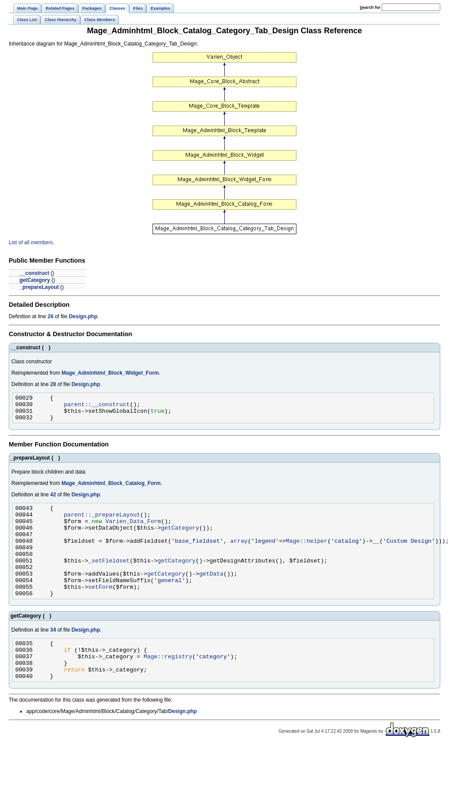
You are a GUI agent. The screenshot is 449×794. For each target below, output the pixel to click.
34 (53, 653)
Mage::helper (306, 554)
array (239, 554)
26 (50, 316)
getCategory (34, 280)
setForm (100, 609)
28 (53, 384)
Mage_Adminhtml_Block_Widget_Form (110, 373)
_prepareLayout (39, 287)
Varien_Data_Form (133, 530)
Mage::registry (167, 684)
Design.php (83, 316)
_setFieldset (109, 577)
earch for (370, 7)
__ (375, 554)
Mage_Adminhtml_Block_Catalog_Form (111, 488)
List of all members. (31, 242)
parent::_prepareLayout (102, 522)
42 (53, 500)
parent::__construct (97, 407)
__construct (34, 273)
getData (211, 593)
